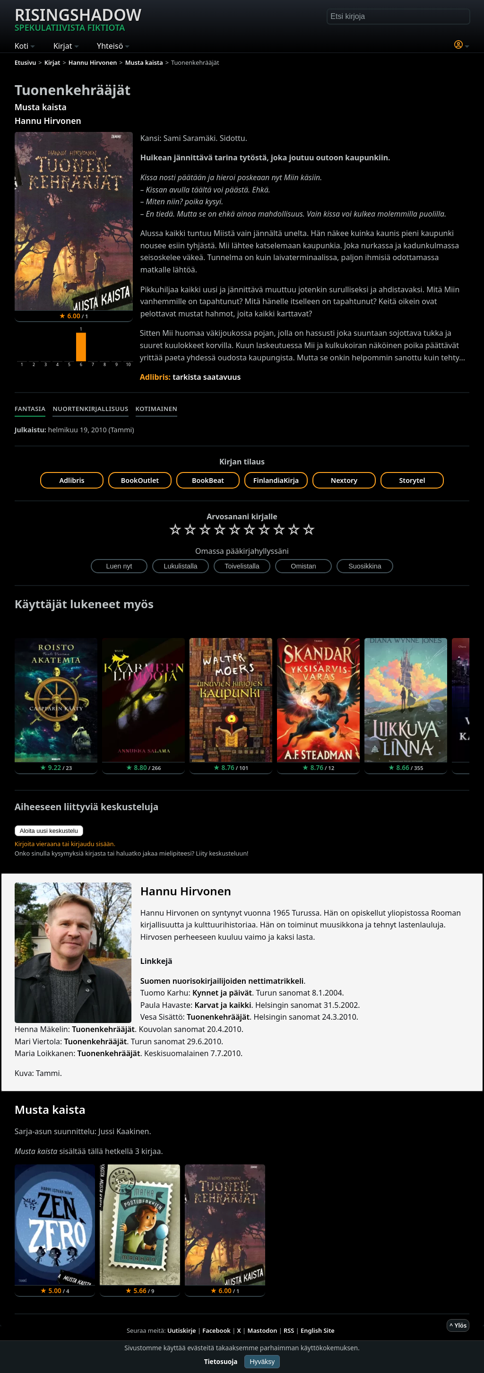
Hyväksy (262, 1361)
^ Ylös (458, 1325)
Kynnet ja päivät (222, 993)
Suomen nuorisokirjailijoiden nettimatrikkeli (222, 981)
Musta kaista (41, 107)
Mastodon (262, 1330)
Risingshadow (78, 18)
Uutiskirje (181, 1330)
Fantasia (30, 408)
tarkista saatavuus (207, 377)
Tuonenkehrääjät (218, 1017)
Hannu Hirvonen (48, 120)
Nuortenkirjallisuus (90, 408)
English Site (318, 1330)
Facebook (216, 1330)
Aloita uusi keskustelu (49, 830)
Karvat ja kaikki (222, 1005)
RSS (289, 1330)
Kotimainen (157, 408)
